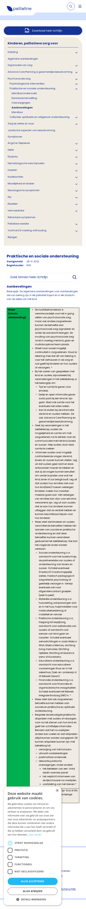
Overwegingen (21, 103)
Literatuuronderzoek (24, 93)
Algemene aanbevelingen (23, 58)
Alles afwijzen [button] (32, 891)
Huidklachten (15, 176)
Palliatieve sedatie (18, 223)
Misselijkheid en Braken (21, 183)
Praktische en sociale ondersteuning (32, 88)
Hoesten (12, 170)
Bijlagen (12, 237)
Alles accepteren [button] (32, 881)
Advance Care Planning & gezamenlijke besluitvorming (40, 71)
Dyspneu (13, 156)
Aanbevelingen (22, 107)
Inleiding (13, 52)
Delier (11, 149)
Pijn (10, 197)
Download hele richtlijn (47, 31)
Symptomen (15, 136)
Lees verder (35, 834)
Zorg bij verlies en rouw (21, 123)
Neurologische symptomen (24, 190)
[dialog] (32, 846)
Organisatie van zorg (20, 65)
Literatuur (17, 112)
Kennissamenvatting (24, 98)
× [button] (57, 790)
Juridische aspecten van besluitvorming (31, 130)
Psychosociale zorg (19, 78)
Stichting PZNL (68, 889)
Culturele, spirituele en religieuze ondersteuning (39, 117)
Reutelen (13, 203)
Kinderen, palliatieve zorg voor (33, 43)
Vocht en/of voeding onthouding (27, 230)
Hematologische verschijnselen (26, 163)
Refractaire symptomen (22, 217)
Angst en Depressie (19, 143)
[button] (33, 899)
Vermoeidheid (16, 210)
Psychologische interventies (27, 83)
